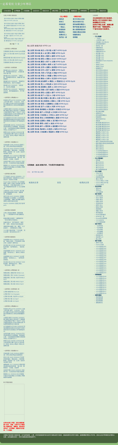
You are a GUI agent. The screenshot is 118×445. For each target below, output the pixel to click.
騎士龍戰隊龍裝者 (79, 29)
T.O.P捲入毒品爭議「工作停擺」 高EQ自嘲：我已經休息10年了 (14, 231)
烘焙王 (61, 22)
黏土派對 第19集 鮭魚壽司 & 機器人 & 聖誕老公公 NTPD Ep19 (51, 81)
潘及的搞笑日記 (78, 22)
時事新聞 (84, 11)
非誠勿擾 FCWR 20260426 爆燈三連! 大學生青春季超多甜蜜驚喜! (13, 145)
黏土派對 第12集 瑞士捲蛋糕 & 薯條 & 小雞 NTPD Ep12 (49, 101)
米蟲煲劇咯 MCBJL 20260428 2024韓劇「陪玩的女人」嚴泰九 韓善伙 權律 (14, 252)
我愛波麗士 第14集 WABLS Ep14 (13, 281)
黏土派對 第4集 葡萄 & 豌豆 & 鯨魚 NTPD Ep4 (45, 123)
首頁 (59, 183)
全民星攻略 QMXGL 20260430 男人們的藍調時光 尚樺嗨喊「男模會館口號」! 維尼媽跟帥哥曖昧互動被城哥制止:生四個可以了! (14, 127)
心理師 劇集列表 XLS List (11, 291)
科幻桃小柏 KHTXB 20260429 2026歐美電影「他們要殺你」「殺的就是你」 (14, 247)
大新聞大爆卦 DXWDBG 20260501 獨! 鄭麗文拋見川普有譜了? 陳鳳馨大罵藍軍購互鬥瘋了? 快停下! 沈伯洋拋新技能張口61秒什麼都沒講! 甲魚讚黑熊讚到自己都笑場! (14, 112)
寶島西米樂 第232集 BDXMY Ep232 (14, 57)
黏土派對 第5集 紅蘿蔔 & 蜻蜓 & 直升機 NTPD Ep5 (47, 121)
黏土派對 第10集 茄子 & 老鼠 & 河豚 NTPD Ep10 (46, 107)
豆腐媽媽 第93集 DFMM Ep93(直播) (14, 51)
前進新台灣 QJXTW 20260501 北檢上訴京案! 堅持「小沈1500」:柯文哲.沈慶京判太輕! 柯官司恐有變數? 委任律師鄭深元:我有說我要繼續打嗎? (14, 103)
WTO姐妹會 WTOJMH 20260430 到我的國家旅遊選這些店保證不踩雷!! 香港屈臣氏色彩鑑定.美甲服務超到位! (14, 120)
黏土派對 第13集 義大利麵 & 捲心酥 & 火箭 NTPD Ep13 (49, 98)
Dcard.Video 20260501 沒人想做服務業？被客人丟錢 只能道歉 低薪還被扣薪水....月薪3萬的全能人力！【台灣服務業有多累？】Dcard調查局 (14, 185)
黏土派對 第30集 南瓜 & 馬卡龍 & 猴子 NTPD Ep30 (47, 50)
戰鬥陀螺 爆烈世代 (79, 27)
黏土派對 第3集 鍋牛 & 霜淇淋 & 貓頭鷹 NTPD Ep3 (47, 126)
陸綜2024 (46, 11)
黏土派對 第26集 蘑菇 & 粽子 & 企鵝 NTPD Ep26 (46, 62)
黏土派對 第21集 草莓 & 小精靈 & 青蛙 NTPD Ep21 (47, 76)
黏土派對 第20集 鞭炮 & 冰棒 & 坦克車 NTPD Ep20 (47, 78)
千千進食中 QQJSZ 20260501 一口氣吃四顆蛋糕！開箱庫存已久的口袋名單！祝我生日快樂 (14, 178)
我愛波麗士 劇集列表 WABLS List (13, 273)
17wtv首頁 (7, 11)
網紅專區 (55, 11)
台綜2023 (93, 11)
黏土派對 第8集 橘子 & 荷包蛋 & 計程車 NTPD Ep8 (47, 112)
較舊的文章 (84, 183)
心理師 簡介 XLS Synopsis (11, 294)
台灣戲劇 (17, 11)
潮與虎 (61, 19)
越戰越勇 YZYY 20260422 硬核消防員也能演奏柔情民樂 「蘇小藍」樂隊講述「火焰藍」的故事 (14, 157)
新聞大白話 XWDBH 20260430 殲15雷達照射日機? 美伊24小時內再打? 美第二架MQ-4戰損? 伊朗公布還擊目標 (13, 134)
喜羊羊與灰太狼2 (79, 19)
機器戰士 (62, 32)
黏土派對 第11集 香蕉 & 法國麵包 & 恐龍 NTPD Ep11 (48, 104)
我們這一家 (63, 37)
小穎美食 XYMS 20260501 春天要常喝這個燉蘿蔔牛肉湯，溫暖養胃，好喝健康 (13, 192)
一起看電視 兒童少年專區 (15, 4)
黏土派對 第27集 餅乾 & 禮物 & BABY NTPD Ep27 (47, 59)
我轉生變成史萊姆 (79, 32)
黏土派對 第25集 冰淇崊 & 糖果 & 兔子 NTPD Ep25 (47, 64)
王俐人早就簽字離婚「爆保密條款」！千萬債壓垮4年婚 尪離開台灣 (13, 214)
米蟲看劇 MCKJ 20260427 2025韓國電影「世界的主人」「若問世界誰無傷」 (13, 258)
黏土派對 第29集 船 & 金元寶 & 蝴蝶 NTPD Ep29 (46, 53)
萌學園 (75, 37)
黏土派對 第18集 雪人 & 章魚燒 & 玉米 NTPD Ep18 (47, 84)
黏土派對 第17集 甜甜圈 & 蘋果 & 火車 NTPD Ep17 (47, 87)
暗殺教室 (62, 24)
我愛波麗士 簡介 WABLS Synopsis (13, 275)
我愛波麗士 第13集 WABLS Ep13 (13, 284)
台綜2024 (36, 11)
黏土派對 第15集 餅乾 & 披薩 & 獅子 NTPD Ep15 (46, 93)
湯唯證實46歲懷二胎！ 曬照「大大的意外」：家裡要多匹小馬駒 (14, 227)
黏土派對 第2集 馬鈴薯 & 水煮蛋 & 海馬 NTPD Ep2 (47, 129)
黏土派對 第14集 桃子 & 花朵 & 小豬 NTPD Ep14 (46, 95)
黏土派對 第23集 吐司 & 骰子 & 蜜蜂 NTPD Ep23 (46, 70)
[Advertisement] (43, 26)
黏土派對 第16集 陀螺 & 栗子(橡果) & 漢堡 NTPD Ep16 (48, 90)
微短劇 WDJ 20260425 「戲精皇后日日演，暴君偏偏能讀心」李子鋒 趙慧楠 (14, 91)
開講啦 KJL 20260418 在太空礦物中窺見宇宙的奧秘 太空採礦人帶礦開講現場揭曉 (14, 167)
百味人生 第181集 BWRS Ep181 (13, 60)
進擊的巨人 (63, 35)
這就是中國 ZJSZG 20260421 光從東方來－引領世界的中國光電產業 (13, 162)
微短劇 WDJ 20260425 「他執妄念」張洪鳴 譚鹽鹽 (13, 86)
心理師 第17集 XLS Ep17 (11, 299)
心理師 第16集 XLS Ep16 (11, 301)
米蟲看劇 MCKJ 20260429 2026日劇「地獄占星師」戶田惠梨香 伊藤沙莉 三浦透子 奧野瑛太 (14, 241)
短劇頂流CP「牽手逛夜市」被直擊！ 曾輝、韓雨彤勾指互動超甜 (13, 223)
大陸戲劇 (26, 11)
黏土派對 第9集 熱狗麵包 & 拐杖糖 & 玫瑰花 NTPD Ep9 (49, 109)
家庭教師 (62, 29)
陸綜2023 (103, 11)
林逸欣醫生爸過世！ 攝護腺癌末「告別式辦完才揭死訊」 (13, 219)
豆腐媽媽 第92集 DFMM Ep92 (12, 62)
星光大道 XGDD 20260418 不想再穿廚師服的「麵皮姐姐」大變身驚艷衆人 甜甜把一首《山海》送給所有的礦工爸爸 (14, 151)
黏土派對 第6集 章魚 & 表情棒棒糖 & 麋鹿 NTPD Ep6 (48, 118)
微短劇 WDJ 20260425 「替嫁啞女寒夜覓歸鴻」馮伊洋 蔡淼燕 (14, 82)
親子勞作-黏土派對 (38, 172)
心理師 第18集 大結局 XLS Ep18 (13, 296)
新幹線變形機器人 (79, 24)
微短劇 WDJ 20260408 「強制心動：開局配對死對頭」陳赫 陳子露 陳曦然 (14, 77)
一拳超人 (62, 27)
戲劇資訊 (74, 11)
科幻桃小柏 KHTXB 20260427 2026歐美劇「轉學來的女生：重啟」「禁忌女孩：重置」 (14, 263)
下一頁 (17, 44)
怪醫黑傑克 (77, 35)
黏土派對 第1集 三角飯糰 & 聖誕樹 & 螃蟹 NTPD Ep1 (48, 132)
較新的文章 (33, 183)
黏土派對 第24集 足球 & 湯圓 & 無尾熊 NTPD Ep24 (47, 67)
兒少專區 (65, 11)
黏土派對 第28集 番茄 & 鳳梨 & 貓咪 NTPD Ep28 (46, 56)
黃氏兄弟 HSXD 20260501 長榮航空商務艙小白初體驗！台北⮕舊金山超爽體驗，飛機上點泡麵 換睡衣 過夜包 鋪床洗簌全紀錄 (14, 199)
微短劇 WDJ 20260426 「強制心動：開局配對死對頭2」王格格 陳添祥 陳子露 (13, 71)
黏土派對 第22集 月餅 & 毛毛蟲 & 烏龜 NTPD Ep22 (47, 73)
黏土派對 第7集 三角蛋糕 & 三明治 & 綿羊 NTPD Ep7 (48, 115)
